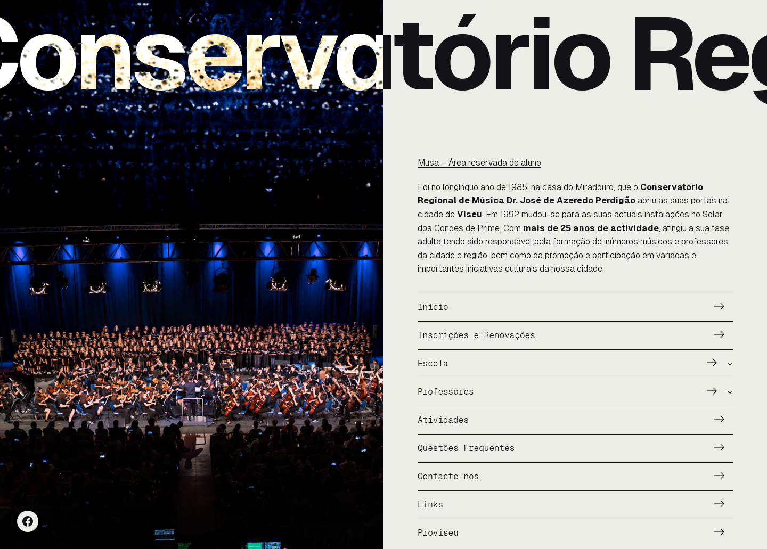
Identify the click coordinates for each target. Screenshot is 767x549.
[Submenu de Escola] (730, 363)
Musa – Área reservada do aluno (479, 163)
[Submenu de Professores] (730, 392)
